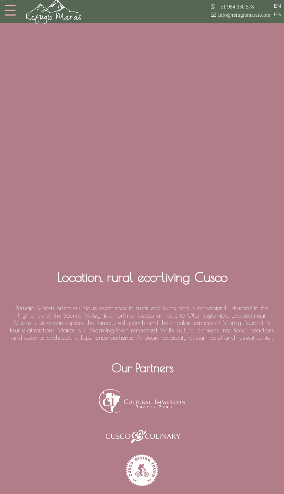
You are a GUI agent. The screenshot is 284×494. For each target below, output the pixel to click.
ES (277, 14)
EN (277, 6)
